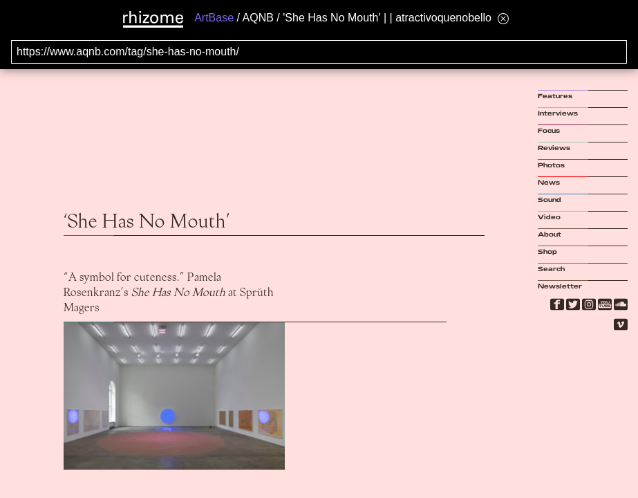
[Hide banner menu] (503, 18)
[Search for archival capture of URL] (319, 52)
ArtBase (214, 18)
